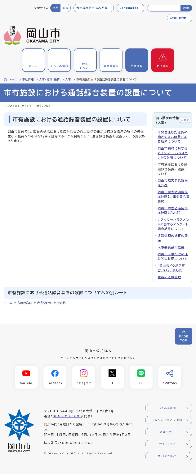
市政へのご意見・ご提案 (167, 420)
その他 (61, 302)
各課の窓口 (24, 302)
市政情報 (28, 79)
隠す (186, 120)
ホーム (13, 79)
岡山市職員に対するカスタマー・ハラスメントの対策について (173, 153)
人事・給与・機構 (49, 79)
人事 (68, 79)
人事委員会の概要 (171, 247)
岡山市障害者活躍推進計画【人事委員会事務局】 (174, 197)
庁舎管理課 (44, 302)
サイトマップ (167, 444)
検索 (186, 8)
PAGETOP (183, 338)
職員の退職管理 (169, 277)
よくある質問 (167, 408)
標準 (55, 8)
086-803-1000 (67, 416)
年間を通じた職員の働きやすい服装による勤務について (172, 137)
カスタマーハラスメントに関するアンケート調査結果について (173, 224)
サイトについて (167, 456)
